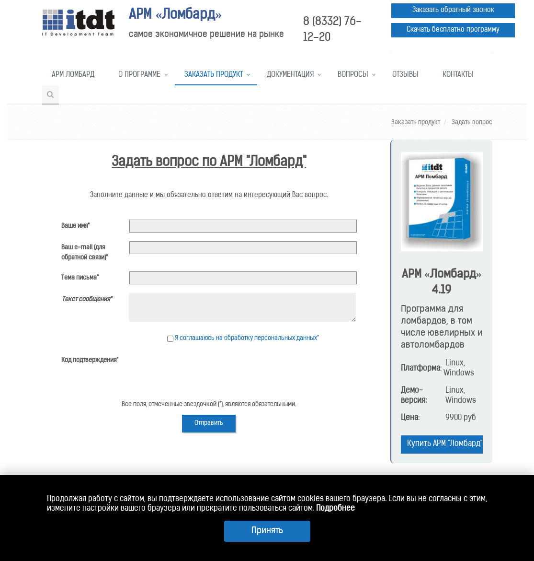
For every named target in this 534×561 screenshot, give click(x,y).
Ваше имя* (75, 226)
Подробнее (335, 509)
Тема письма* (80, 278)
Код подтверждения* (89, 360)
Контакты (458, 75)
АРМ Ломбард (73, 75)
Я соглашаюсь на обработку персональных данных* (247, 338)
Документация (290, 75)
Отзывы (405, 75)
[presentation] (202, 372)
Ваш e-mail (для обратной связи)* (84, 253)
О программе (139, 75)
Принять (267, 531)
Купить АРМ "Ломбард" (444, 444)
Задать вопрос (471, 122)
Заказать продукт (213, 75)
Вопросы (353, 75)
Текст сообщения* (87, 299)
